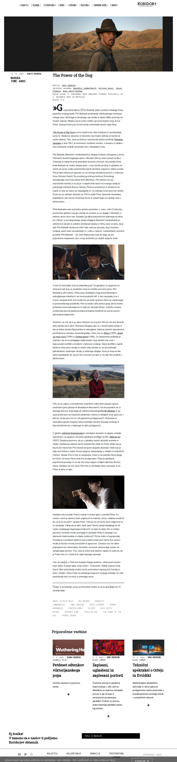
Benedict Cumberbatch (84, 88)
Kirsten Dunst (106, 88)
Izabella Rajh (59, 660)
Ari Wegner (109, 411)
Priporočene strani (116, 755)
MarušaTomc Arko (18, 79)
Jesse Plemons (96, 604)
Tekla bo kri (114, 437)
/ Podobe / (72, 5)
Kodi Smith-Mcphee (72, 91)
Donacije (95, 753)
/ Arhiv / (114, 5)
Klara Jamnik (99, 660)
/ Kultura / (85, 5)
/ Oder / (61, 5)
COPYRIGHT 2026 (152, 754)
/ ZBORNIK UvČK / (100, 5)
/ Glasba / (35, 5)
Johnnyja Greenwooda (72, 433)
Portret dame (81, 336)
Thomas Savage (69, 615)
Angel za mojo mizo (63, 601)
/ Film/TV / (24, 5)
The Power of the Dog (63, 132)
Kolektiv (52, 753)
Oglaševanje (73, 753)
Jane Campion (69, 85)
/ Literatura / (49, 5)
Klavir (107, 333)
